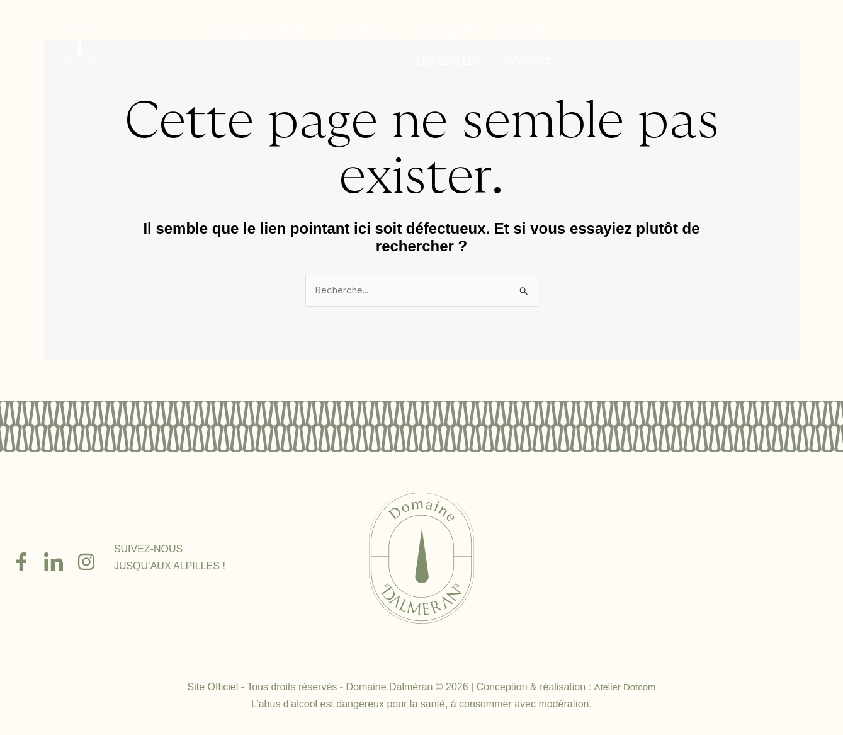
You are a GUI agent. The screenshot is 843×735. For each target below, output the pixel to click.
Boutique (445, 33)
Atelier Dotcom (625, 688)
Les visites (524, 33)
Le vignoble (363, 33)
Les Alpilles (449, 62)
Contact (529, 62)
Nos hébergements (254, 33)
